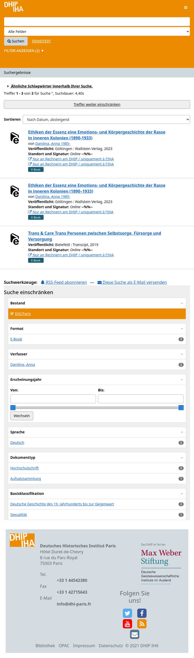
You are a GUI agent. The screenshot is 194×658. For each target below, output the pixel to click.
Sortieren (12, 119)
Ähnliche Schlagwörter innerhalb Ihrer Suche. (49, 86)
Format (16, 328)
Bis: (101, 390)
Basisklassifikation (27, 493)
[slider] (12, 407)
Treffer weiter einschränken (97, 104)
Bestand (17, 303)
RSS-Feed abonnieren (64, 282)
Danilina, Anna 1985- (52, 143)
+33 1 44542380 (72, 580)
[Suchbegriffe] (97, 21)
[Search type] (97, 31)
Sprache (17, 431)
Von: (14, 390)
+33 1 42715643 (72, 592)
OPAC (64, 645)
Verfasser (18, 354)
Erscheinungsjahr (26, 379)
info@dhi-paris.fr (74, 604)
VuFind (13, 7)
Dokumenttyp (22, 457)
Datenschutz (111, 645)
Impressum (84, 645)
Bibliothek (45, 645)
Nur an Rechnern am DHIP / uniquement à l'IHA (71, 211)
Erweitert (41, 41)
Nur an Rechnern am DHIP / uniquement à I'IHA (71, 158)
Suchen (15, 41)
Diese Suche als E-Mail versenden (132, 282)
